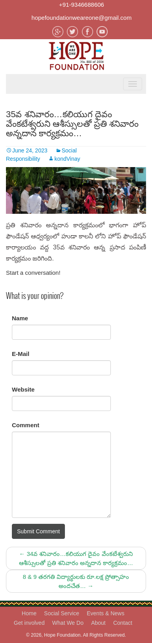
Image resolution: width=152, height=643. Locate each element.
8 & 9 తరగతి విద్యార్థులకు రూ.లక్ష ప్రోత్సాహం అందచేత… (76, 581)
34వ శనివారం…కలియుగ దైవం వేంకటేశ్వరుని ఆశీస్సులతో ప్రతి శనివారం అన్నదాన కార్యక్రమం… (76, 558)
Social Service (61, 613)
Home (29, 613)
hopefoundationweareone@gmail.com (82, 17)
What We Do (68, 623)
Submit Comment (38, 531)
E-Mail (20, 353)
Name (20, 318)
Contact (122, 623)
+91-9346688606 (81, 4)
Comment (25, 425)
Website (23, 389)
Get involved (29, 623)
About (98, 623)
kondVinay (67, 159)
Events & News (105, 613)
